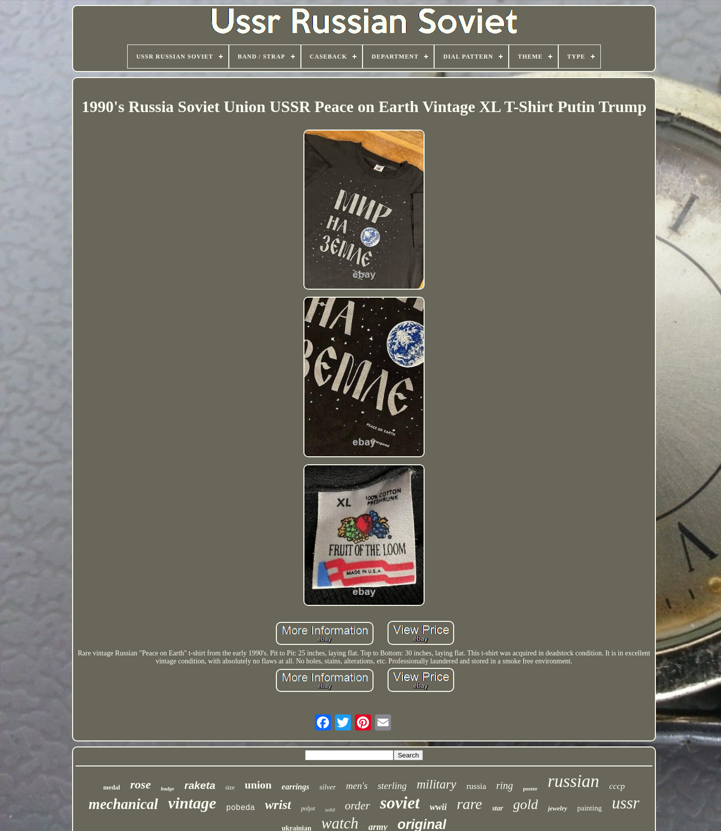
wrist (278, 804)
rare (469, 803)
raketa (199, 785)
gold (525, 804)
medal (111, 787)
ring (504, 785)
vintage (192, 803)
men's (357, 785)
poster (530, 788)
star (497, 808)
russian (573, 781)
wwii (438, 807)
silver (327, 787)
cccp (617, 786)
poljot (308, 808)
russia (476, 786)
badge (167, 788)
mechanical (123, 804)
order (357, 805)
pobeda (240, 807)
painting (589, 808)
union (258, 784)
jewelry (557, 808)
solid (329, 809)
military (436, 784)
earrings (295, 786)
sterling (392, 785)
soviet (400, 802)
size (230, 787)
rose (140, 784)
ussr (625, 803)
